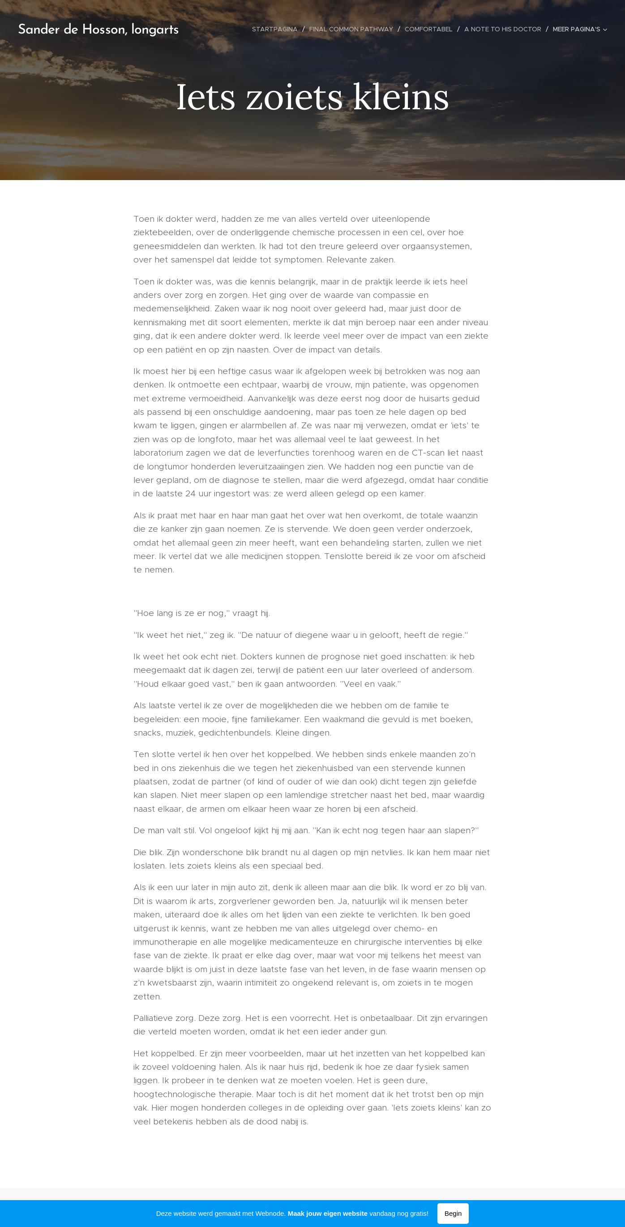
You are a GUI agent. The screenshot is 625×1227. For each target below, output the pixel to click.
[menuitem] (277, 29)
